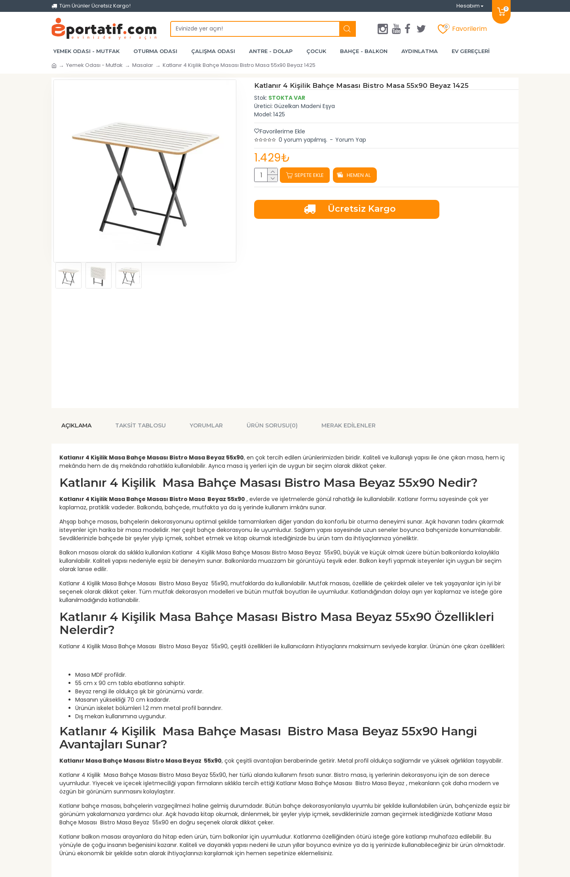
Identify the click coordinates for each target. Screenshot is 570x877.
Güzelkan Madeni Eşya (304, 106)
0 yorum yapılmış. (303, 140)
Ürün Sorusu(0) (272, 423)
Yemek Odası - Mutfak (94, 65)
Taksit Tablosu (140, 423)
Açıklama (76, 423)
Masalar (142, 65)
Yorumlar (206, 423)
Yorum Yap (350, 140)
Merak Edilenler (348, 423)
